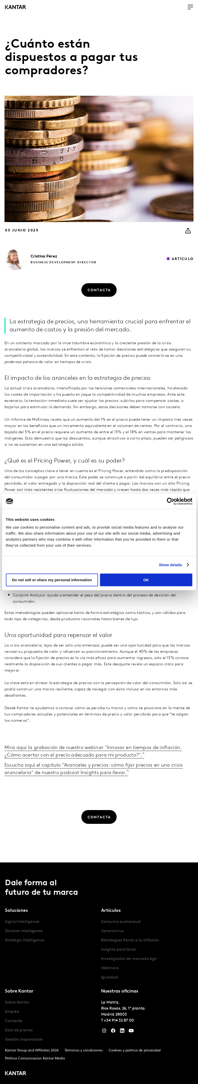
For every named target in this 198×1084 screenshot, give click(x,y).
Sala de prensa (19, 1030)
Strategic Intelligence (24, 940)
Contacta (13, 1021)
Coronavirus (112, 931)
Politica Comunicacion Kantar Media (35, 1058)
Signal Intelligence (22, 922)
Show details (170, 565)
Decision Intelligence (24, 931)
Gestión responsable (24, 1040)
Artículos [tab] (111, 910)
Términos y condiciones (84, 1050)
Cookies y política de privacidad (134, 1050)
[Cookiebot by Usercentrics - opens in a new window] (170, 501)
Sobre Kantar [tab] (19, 991)
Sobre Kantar (17, 1003)
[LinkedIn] (122, 1032)
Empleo (12, 1012)
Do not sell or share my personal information (52, 580)
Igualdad (109, 977)
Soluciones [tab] (16, 910)
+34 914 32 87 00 (119, 1021)
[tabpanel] (51, 931)
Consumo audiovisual (121, 922)
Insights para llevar (118, 950)
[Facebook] (113, 1032)
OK (146, 580)
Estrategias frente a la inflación (130, 940)
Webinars (109, 968)
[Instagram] (104, 1032)
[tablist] (99, 973)
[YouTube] (131, 1032)
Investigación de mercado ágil (129, 959)
